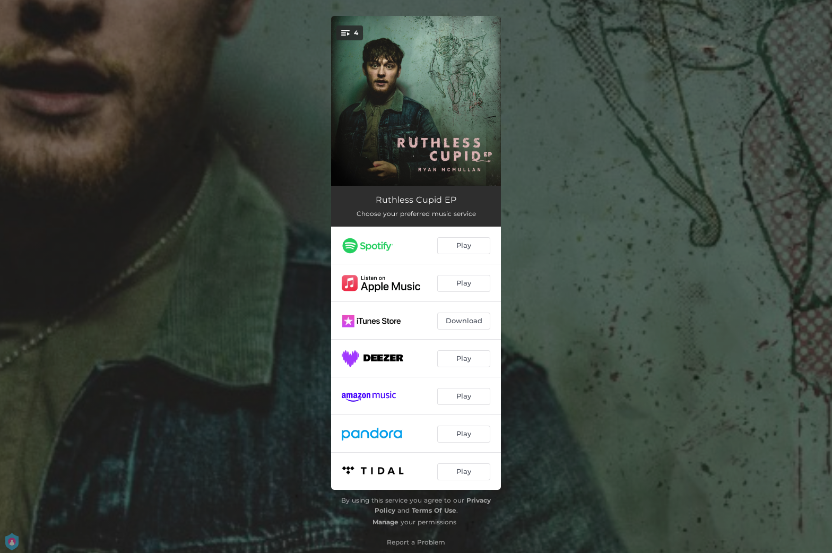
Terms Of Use (434, 510)
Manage (385, 522)
